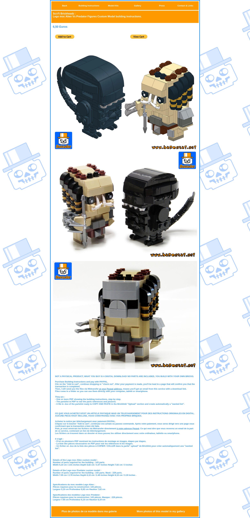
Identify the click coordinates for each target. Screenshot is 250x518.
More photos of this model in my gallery (161, 511)
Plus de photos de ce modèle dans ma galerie (89, 511)
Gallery (137, 5)
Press (162, 5)
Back (64, 5)
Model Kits (113, 5)
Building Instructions (89, 5)
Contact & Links (185, 5)
